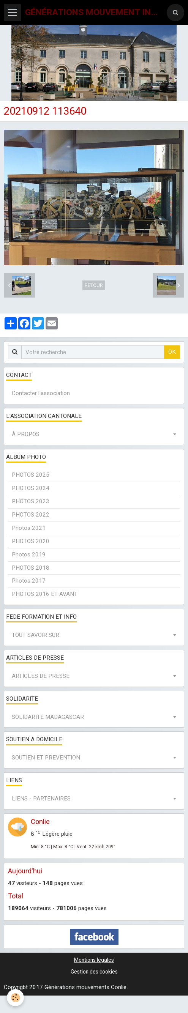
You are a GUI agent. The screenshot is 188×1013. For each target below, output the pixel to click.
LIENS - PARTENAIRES (41, 798)
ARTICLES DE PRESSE (41, 676)
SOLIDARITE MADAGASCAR (48, 717)
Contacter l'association (41, 393)
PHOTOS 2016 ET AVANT (44, 594)
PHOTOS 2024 (30, 488)
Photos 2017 (29, 580)
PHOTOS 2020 (30, 541)
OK (172, 351)
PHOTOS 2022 (30, 514)
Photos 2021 (29, 528)
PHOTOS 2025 (30, 474)
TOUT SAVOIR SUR (35, 635)
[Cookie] (15, 997)
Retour (94, 285)
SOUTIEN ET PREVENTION (46, 757)
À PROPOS (25, 434)
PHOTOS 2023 (30, 501)
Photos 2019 (29, 554)
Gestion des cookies (94, 972)
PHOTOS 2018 (30, 567)
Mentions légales (94, 960)
